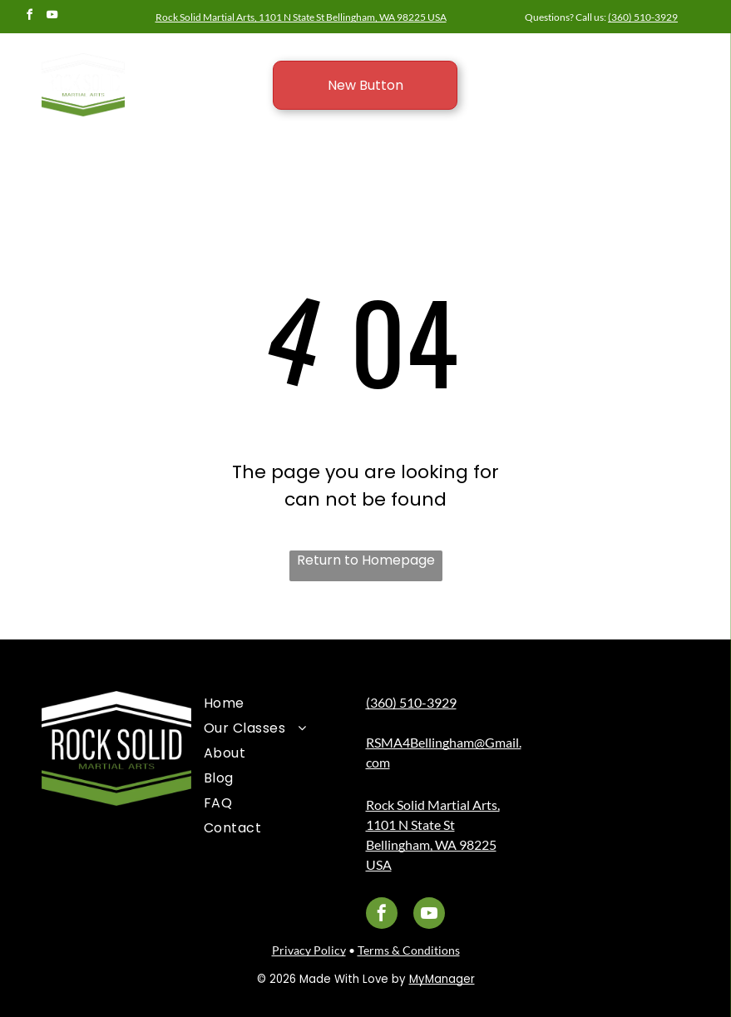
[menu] (694, 59)
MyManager (442, 979)
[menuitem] (272, 703)
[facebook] (29, 17)
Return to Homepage (366, 560)
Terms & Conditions (409, 950)
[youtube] (51, 17)
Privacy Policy (309, 950)
